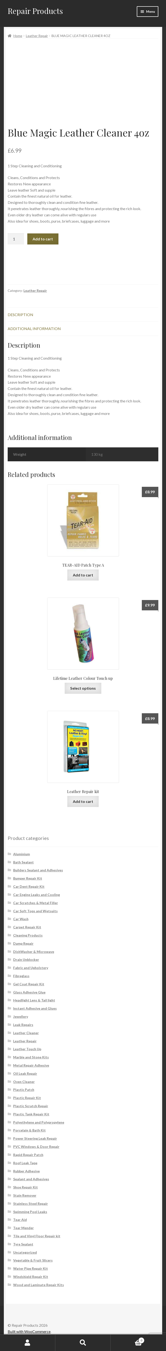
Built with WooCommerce (29, 1331)
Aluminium (21, 854)
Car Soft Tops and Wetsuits (35, 911)
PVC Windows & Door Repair (36, 1147)
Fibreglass (21, 976)
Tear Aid (20, 1220)
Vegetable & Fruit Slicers (33, 1260)
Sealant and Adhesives (31, 1179)
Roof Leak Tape (25, 1163)
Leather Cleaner (26, 1033)
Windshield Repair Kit (30, 1277)
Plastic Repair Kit (27, 1098)
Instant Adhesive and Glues (35, 1008)
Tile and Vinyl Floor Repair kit (36, 1236)
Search (83, 1343)
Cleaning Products (28, 935)
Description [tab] (20, 314)
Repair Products (35, 11)
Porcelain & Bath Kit (29, 1130)
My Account (27, 1343)
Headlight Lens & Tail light (34, 1000)
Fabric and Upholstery (30, 968)
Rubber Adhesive (26, 1171)
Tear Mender (23, 1228)
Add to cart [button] (83, 575)
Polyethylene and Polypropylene (38, 1122)
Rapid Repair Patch (28, 1155)
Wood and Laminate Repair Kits (38, 1285)
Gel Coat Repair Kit (28, 984)
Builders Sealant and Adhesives (38, 870)
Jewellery (20, 1016)
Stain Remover (24, 1195)
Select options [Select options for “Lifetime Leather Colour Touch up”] (83, 688)
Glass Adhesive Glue (29, 992)
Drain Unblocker (26, 959)
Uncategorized (25, 1252)
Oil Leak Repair (25, 1073)
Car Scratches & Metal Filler (35, 903)
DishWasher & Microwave (33, 952)
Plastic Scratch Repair (30, 1106)
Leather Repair (37, 36)
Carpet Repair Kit (27, 927)
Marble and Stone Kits (31, 1057)
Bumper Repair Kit (27, 878)
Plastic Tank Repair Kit (31, 1114)
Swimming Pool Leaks (30, 1212)
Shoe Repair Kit (25, 1187)
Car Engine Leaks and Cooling (36, 895)
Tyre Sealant (23, 1244)
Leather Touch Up (27, 1049)
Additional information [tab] (34, 328)
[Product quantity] (16, 238)
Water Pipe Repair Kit (30, 1268)
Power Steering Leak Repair (35, 1138)
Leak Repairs (23, 1025)
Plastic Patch (23, 1090)
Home (17, 36)
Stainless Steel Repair (30, 1203)
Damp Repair (23, 943)
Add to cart (43, 239)
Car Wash (21, 919)
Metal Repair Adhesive (31, 1065)
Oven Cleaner (24, 1082)
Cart (127, 1339)
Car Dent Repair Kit (29, 886)
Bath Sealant (23, 862)
